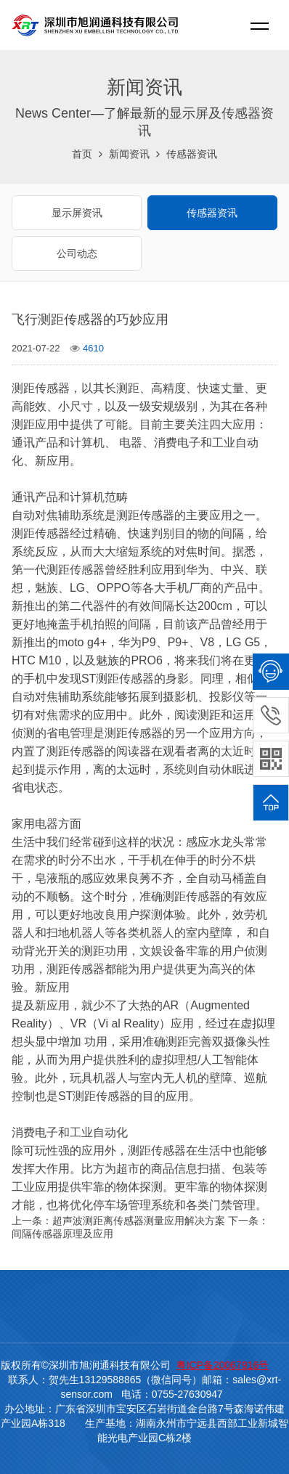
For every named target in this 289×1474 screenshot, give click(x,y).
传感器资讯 (191, 154)
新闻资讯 (129, 154)
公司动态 (77, 253)
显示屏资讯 (77, 213)
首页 (82, 154)
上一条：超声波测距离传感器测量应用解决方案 (118, 1220)
